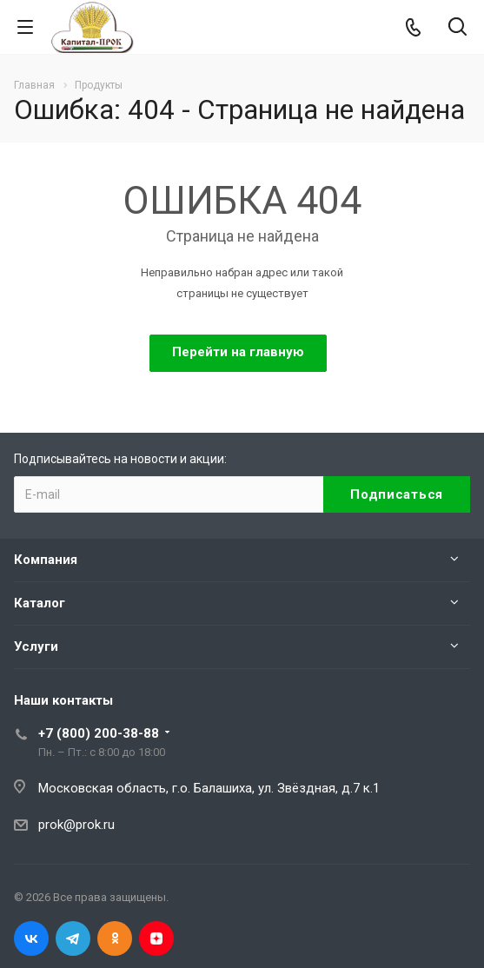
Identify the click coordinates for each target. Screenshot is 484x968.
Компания (45, 559)
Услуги (36, 646)
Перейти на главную (238, 352)
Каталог (39, 603)
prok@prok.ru (76, 824)
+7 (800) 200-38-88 (98, 733)
